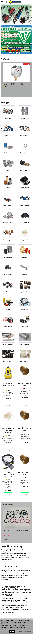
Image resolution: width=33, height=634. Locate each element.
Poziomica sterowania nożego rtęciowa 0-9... (8, 474)
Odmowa (19, 631)
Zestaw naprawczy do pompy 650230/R (15, 530)
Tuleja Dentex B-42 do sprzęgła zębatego (8, 430)
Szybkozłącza (25, 118)
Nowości (5, 59)
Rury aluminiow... (25, 344)
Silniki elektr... (8, 153)
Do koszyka (7, 92)
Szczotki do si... (25, 153)
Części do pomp (25, 170)
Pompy (8, 170)
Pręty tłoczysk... (8, 344)
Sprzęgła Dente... (8, 274)
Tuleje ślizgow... (8, 240)
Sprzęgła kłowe (8, 257)
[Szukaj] (6, 2)
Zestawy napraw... (25, 135)
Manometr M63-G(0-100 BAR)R (13, 84)
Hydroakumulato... (25, 188)
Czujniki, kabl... (25, 309)
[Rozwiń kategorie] (2, 2)
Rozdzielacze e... (25, 205)
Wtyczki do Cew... (25, 292)
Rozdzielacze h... (8, 205)
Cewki (8, 292)
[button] (8, 22)
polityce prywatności (19, 627)
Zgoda (12, 631)
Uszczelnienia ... (8, 135)
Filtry (8, 188)
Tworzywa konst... (25, 361)
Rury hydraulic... (8, 361)
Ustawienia (28, 631)
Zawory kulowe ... (25, 274)
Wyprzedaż (8, 504)
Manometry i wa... (8, 222)
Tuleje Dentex (25, 240)
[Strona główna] (16, 2)
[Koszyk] (27, 2)
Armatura (8, 118)
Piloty (8, 309)
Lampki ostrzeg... (8, 327)
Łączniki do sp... (25, 257)
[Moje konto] (31, 2)
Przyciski (25, 327)
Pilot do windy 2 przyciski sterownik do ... (8, 385)
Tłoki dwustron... (25, 222)
